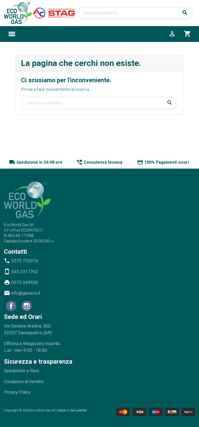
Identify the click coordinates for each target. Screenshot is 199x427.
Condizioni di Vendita (24, 381)
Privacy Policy (17, 392)
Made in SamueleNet (72, 410)
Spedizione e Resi (21, 370)
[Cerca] (135, 13)
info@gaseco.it (22, 293)
